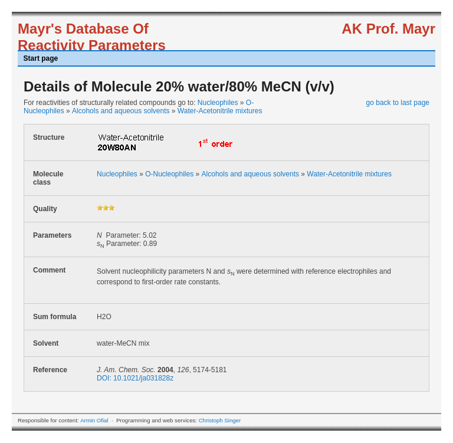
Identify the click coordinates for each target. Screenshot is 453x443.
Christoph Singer (220, 420)
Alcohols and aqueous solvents (120, 111)
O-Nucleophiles (169, 174)
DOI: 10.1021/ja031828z (135, 378)
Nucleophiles (218, 103)
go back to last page (397, 103)
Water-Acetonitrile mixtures (220, 111)
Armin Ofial (94, 420)
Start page (41, 58)
